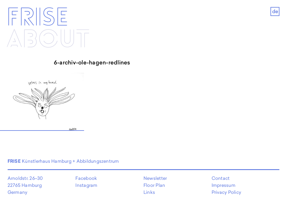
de (275, 11)
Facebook (86, 178)
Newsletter (155, 178)
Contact (221, 178)
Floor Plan (154, 185)
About (48, 40)
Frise (37, 18)
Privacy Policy (226, 192)
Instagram (86, 185)
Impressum (223, 185)
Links (149, 192)
